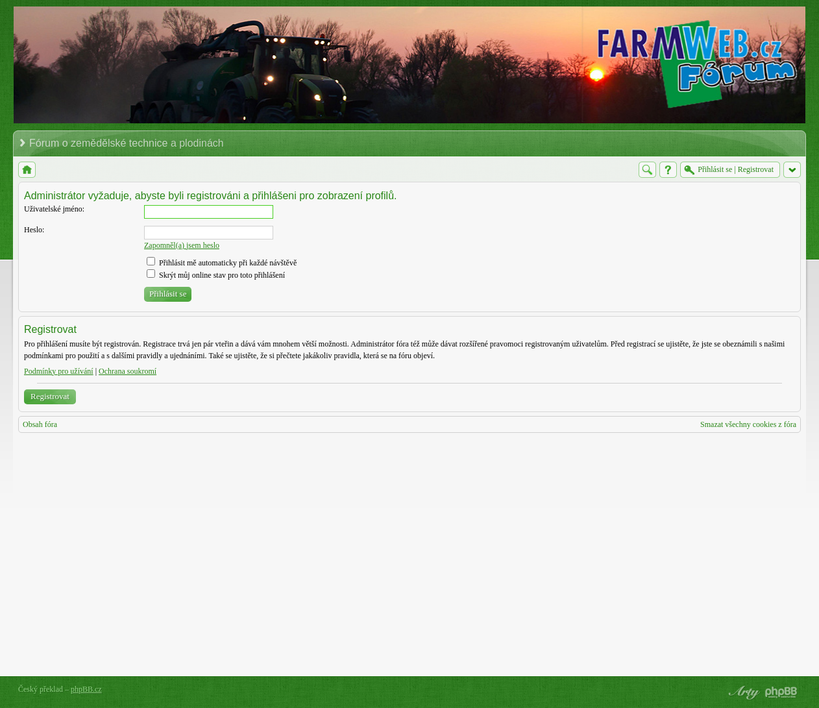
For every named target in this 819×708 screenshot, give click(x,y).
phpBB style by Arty (742, 692)
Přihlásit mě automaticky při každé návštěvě (222, 262)
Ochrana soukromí (127, 371)
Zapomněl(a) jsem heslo (181, 245)
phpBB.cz (86, 689)
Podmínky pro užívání (58, 371)
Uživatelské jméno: (54, 209)
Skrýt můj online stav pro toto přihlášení (216, 275)
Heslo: (34, 229)
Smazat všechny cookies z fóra (748, 424)
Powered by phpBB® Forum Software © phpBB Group (781, 692)
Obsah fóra (40, 424)
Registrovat (50, 396)
